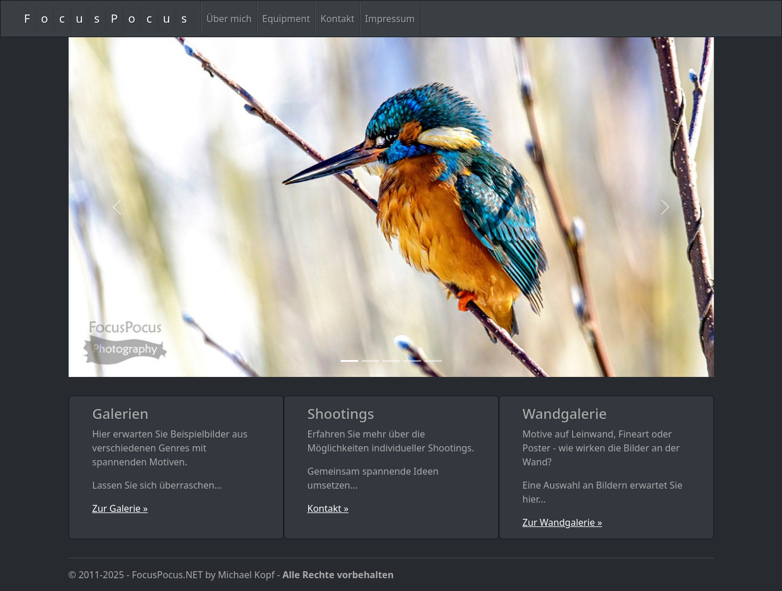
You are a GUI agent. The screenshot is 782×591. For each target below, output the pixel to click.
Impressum (390, 18)
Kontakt (337, 18)
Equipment (286, 18)
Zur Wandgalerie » (562, 522)
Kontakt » (328, 508)
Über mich (229, 18)
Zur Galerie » (120, 508)
